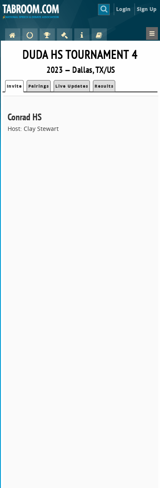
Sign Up (147, 9)
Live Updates (71, 86)
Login (123, 9)
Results (104, 86)
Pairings (38, 86)
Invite (14, 86)
